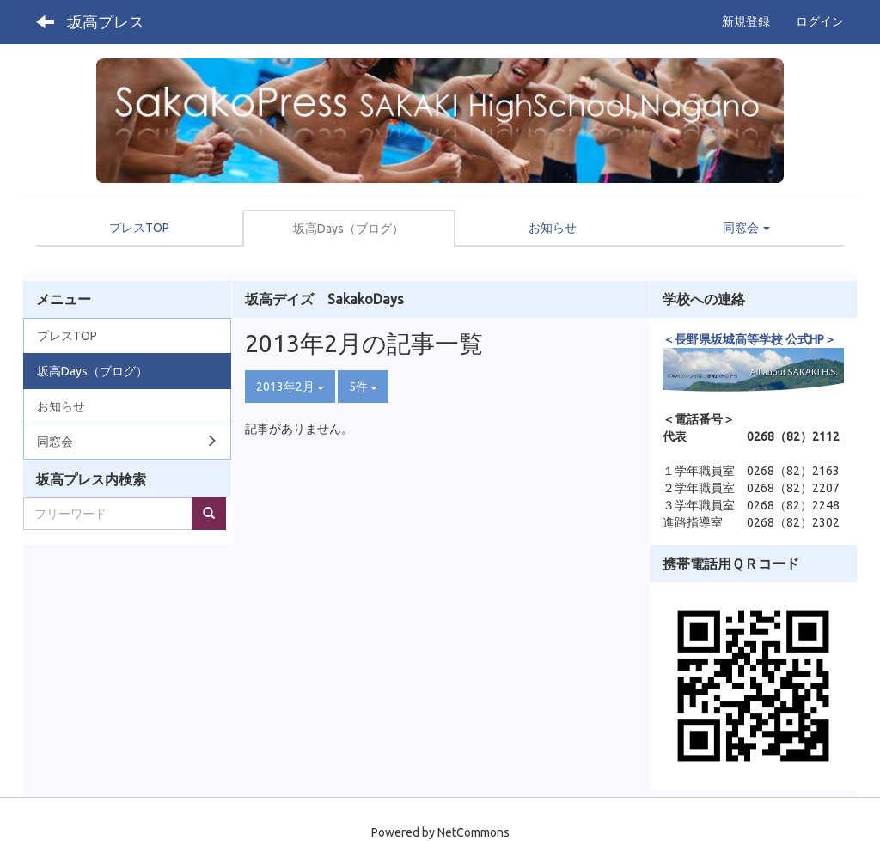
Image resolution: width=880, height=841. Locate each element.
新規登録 (746, 21)
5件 (363, 386)
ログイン (820, 21)
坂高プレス (105, 21)
